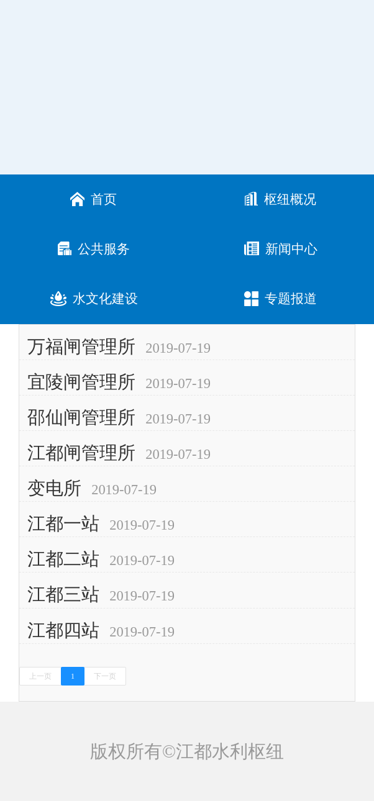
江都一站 (63, 523)
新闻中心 (280, 249)
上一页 (40, 676)
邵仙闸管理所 (81, 417)
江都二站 (63, 559)
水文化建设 (94, 299)
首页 (93, 199)
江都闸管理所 (81, 453)
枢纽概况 (280, 199)
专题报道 (280, 299)
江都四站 (63, 630)
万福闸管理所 (81, 346)
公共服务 (94, 249)
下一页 (105, 676)
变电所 (54, 488)
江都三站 (63, 594)
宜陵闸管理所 (81, 382)
